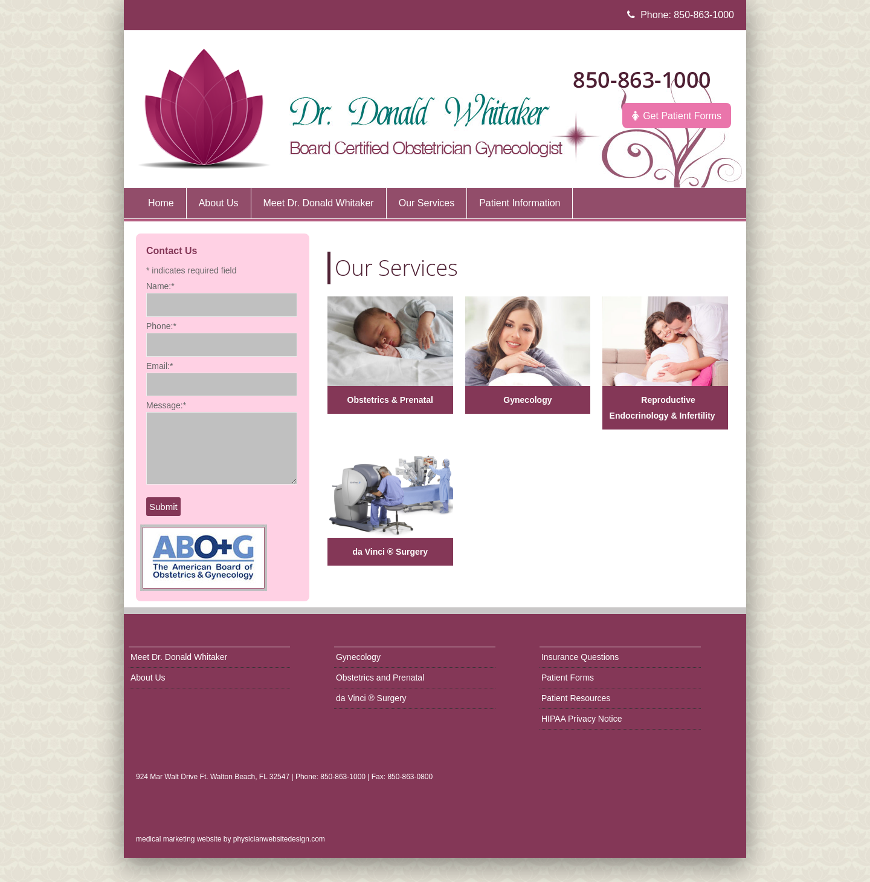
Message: (166, 405)
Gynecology (527, 400)
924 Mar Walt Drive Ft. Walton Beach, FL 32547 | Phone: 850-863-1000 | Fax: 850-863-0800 (284, 777)
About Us (148, 677)
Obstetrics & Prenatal (390, 400)
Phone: (161, 326)
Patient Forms (567, 677)
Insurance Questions (580, 657)
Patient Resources (575, 698)
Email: (159, 366)
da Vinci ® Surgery (390, 552)
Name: (160, 286)
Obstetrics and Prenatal (380, 677)
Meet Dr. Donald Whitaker (178, 657)
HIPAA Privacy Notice (581, 719)
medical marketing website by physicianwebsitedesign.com (230, 839)
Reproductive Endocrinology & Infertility (662, 407)
